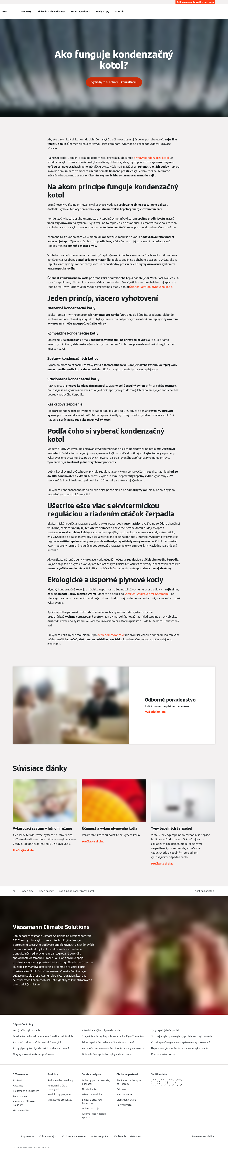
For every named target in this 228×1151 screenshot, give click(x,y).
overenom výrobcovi (110, 635)
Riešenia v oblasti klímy (51, 11)
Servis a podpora (80, 11)
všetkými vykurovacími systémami (147, 594)
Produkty (26, 11)
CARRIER (45, 1147)
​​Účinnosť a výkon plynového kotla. (151, 287)
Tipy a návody (46, 891)
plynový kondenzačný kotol (151, 158)
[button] (205, 891)
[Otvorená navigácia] (4, 11)
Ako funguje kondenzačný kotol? (77, 891)
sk (14, 891)
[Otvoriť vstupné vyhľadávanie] (213, 11)
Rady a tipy (102, 11)
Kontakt (120, 11)
